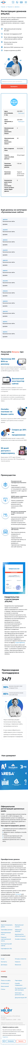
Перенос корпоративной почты (6, 939)
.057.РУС (5, 240)
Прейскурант (21, 113)
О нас (2, 959)
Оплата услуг (5, 983)
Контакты (4, 962)
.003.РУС (5, 301)
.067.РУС (5, 219)
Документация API (21, 997)
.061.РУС (5, 332)
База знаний (5, 986)
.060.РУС (5, 260)
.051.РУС (5, 321)
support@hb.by (20, 642)
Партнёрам (18, 980)
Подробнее (5, 1037)
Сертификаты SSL (6, 948)
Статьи (3, 989)
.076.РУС (5, 291)
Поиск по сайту (5, 980)
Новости (17, 962)
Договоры (4, 964)
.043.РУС (5, 229)
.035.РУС (5, 270)
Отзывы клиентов (20, 959)
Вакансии (18, 964)
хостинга (18, 894)
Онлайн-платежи (20, 939)
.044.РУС (5, 280)
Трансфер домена (6, 929)
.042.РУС (5, 250)
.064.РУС (5, 311)
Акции (3, 971)
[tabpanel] (14, 145)
